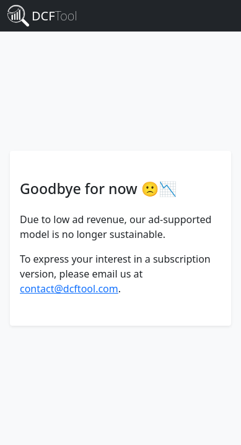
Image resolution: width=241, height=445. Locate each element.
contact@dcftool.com (69, 288)
